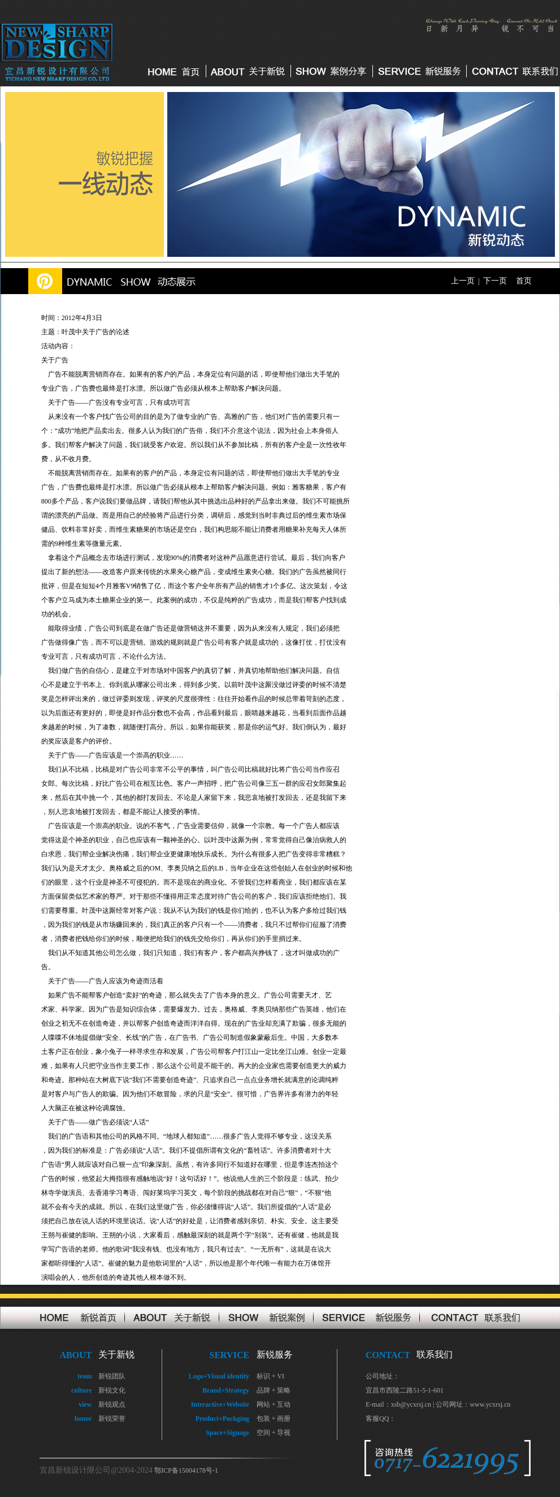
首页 (524, 281)
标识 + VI (270, 1376)
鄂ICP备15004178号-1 (186, 1470)
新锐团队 (111, 1376)
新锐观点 (111, 1404)
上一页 (463, 281)
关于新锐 (116, 1354)
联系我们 (434, 1354)
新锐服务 (275, 1354)
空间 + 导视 (274, 1433)
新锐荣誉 (111, 1418)
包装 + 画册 (274, 1418)
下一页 (495, 281)
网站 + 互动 (274, 1404)
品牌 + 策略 (274, 1390)
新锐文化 (111, 1390)
